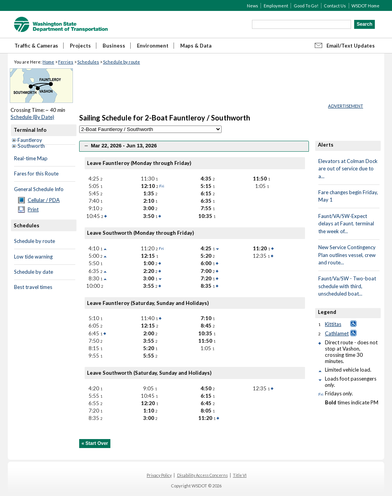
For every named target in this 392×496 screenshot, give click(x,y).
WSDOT (61, 24)
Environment (153, 46)
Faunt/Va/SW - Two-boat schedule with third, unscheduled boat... (347, 286)
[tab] (194, 146)
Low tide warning (33, 256)
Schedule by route (121, 61)
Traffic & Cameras (36, 46)
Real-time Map (31, 158)
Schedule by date (33, 272)
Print (33, 209)
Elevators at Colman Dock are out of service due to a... (348, 168)
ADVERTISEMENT (345, 105)
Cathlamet (337, 333)
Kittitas (333, 324)
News (252, 5)
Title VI (240, 475)
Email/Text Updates (350, 46)
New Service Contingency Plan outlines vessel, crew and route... (347, 255)
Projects (80, 46)
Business (114, 46)
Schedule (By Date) (32, 117)
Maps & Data (195, 46)
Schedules (88, 61)
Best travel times (33, 287)
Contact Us (335, 5)
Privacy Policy (159, 475)
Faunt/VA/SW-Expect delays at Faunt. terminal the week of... (346, 223)
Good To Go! (306, 5)
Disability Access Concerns (202, 475)
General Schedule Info (39, 189)
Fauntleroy (30, 140)
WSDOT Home (365, 5)
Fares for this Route (36, 173)
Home (48, 61)
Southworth (31, 146)
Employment (276, 5)
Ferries (65, 61)
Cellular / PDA (44, 200)
